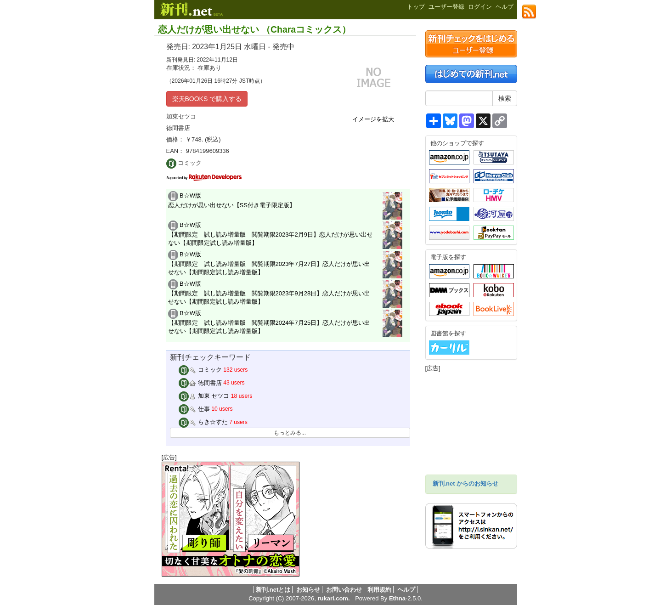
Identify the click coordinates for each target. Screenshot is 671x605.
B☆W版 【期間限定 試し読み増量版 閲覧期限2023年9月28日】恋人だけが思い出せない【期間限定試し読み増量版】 (269, 292)
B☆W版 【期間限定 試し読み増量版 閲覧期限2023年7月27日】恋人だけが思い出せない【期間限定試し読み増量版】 (269, 263)
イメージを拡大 (373, 119)
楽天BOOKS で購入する (207, 98)
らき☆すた (203, 421)
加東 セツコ (204, 395)
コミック (200, 369)
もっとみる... (290, 433)
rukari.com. (333, 598)
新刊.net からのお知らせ (466, 483)
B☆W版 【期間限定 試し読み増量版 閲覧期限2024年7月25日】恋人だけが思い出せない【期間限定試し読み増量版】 (269, 322)
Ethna (397, 598)
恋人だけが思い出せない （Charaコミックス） (254, 29)
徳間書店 (200, 382)
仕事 (194, 409)
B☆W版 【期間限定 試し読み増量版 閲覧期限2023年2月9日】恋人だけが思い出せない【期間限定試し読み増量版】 (270, 233)
